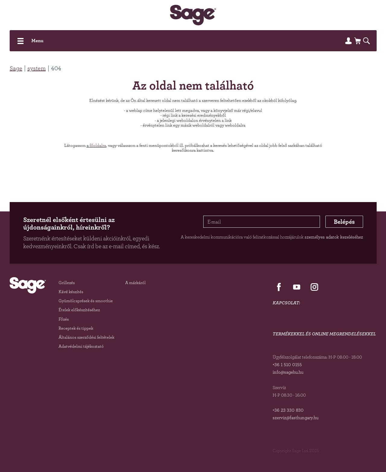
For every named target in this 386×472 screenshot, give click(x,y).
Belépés (344, 221)
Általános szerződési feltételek (86, 337)
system (36, 68)
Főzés (64, 319)
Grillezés (67, 282)
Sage (16, 68)
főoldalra (98, 145)
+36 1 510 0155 (287, 364)
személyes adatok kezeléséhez (334, 237)
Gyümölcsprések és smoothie (86, 300)
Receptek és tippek (76, 328)
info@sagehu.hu (288, 372)
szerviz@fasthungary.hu (295, 417)
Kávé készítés (71, 291)
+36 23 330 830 (288, 410)
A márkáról (135, 282)
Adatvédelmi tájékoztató (81, 346)
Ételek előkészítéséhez (79, 309)
